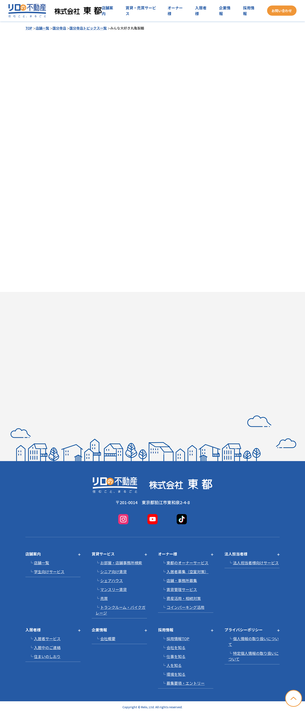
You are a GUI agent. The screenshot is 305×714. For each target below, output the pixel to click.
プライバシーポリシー (244, 629)
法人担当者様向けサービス (256, 562)
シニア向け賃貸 (113, 571)
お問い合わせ (282, 10)
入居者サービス (47, 638)
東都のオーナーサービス (187, 562)
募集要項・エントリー (185, 683)
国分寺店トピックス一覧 (88, 28)
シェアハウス (111, 580)
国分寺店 (59, 28)
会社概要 (107, 638)
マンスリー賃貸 (113, 589)
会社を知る (176, 647)
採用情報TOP (177, 638)
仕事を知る (176, 656)
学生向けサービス (49, 571)
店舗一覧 (42, 28)
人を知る (174, 665)
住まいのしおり (47, 656)
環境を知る (176, 674)
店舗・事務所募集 (181, 580)
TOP (28, 28)
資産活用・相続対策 (183, 598)
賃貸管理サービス (181, 589)
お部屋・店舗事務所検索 (121, 562)
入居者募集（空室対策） (187, 571)
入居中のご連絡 (47, 647)
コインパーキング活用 (185, 607)
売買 (104, 598)
